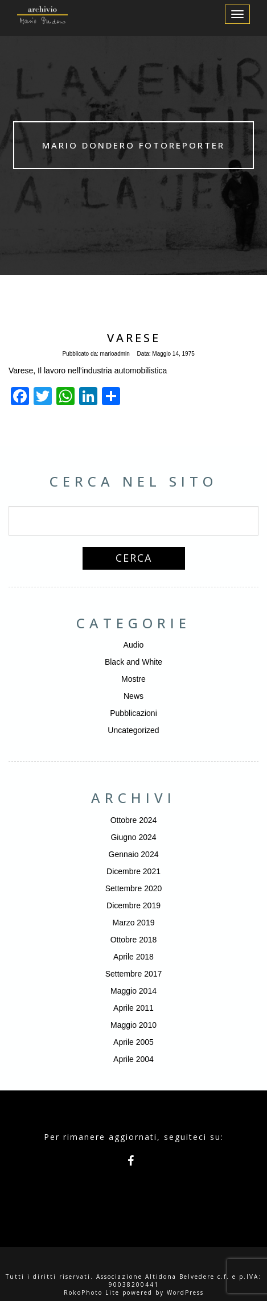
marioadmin (115, 354)
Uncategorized (133, 730)
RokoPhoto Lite (92, 1292)
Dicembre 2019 (133, 905)
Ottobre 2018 (133, 939)
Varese (134, 337)
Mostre (133, 679)
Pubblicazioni (133, 713)
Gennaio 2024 (134, 854)
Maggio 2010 (133, 1025)
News (133, 696)
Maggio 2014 (133, 990)
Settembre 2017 (133, 973)
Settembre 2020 (133, 888)
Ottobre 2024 (133, 820)
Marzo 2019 (134, 922)
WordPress (185, 1292)
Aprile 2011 (133, 1007)
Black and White (133, 661)
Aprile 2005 (133, 1042)
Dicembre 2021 (133, 871)
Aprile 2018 (133, 956)
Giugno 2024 (133, 837)
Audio (134, 644)
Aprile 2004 (133, 1059)
